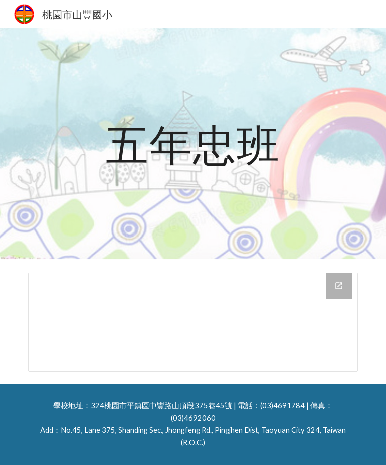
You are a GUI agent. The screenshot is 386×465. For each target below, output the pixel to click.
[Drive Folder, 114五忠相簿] (192, 322)
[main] (193, 144)
